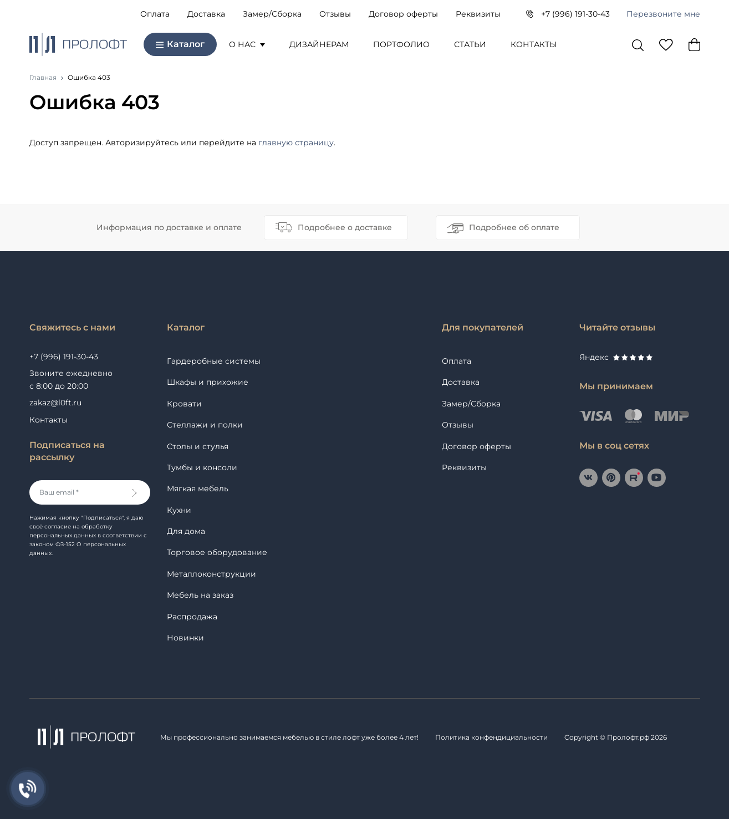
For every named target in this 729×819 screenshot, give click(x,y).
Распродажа (192, 617)
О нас (247, 44)
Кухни (179, 510)
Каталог (180, 44)
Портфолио (401, 44)
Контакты (534, 44)
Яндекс (615, 357)
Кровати (184, 404)
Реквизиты (478, 14)
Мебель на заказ (200, 595)
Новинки (185, 638)
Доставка (206, 14)
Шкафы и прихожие (207, 382)
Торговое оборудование (217, 552)
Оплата (155, 14)
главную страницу (296, 142)
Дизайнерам (319, 44)
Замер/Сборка (272, 14)
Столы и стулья (197, 446)
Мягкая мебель (197, 489)
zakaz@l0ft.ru (55, 403)
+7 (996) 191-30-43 (575, 14)
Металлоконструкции (211, 574)
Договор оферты (403, 14)
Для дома (186, 531)
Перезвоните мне (663, 14)
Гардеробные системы (214, 361)
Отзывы (335, 14)
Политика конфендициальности (491, 737)
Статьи (470, 44)
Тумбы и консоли (202, 467)
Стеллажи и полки (205, 425)
